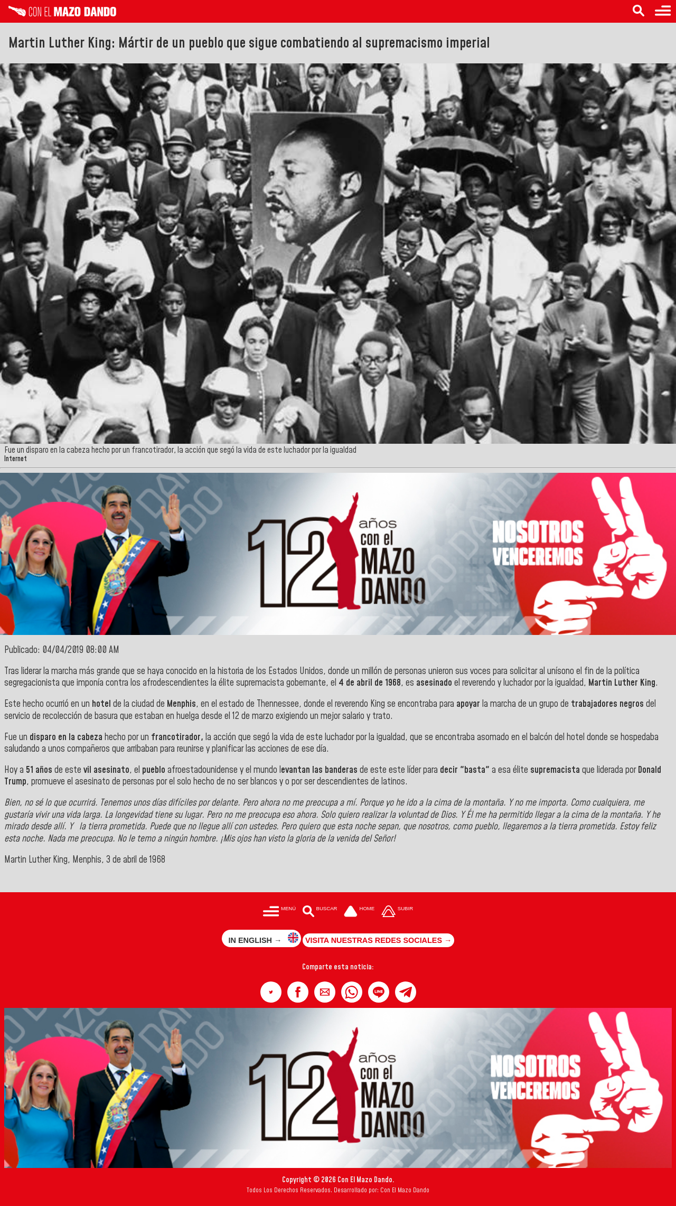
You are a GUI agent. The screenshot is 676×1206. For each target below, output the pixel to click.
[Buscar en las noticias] (638, 11)
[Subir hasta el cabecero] (397, 912)
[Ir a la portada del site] (359, 912)
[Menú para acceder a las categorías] (663, 11)
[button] (270, 992)
